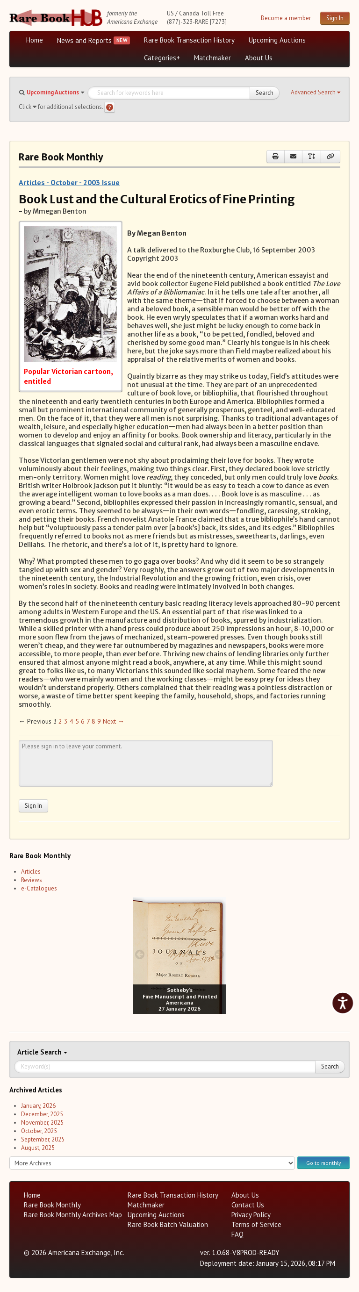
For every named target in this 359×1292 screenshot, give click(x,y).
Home (34, 40)
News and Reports (84, 40)
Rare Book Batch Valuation (168, 1224)
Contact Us (247, 1204)
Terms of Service (256, 1224)
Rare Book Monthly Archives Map (73, 1214)
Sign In (335, 18)
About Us (259, 57)
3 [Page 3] (66, 721)
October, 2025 (39, 1131)
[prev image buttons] (139, 954)
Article (28, 1052)
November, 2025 (42, 1123)
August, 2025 (38, 1148)
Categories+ (162, 57)
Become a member (286, 18)
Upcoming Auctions (277, 40)
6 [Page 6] (83, 721)
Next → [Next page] (113, 721)
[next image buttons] (219, 954)
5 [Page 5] (77, 721)
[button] (315, 92)
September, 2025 (43, 1139)
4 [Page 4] (71, 721)
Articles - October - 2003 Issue (69, 182)
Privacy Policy (251, 1214)
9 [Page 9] (99, 721)
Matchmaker (212, 57)
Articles (31, 872)
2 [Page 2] (60, 721)
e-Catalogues (39, 888)
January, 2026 (38, 1106)
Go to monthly (323, 1162)
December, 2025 (42, 1114)
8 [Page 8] (93, 721)
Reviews (31, 880)
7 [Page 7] (88, 721)
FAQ (237, 1234)
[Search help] (109, 107)
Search (264, 93)
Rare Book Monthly (52, 1204)
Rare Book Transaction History (189, 40)
